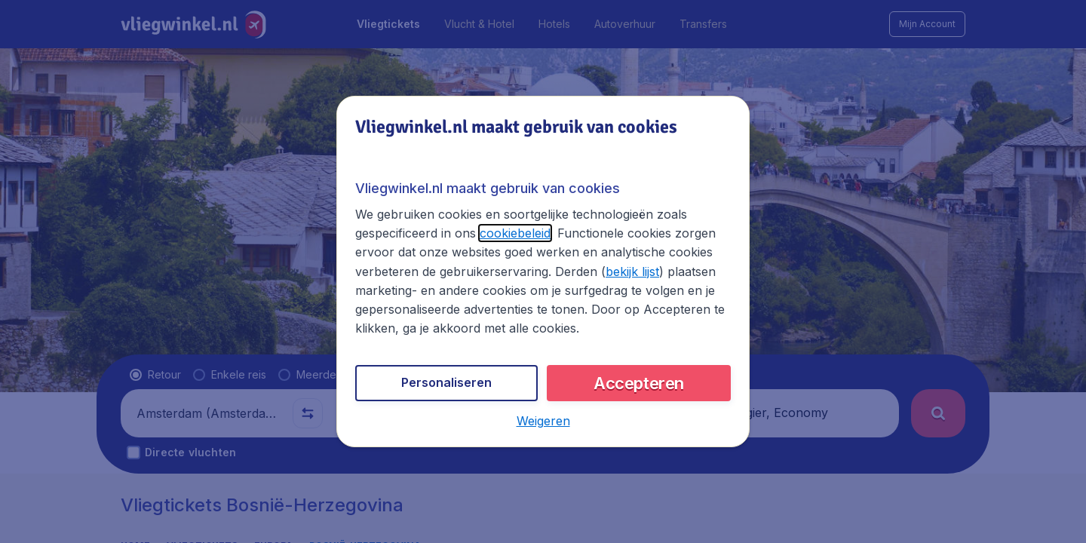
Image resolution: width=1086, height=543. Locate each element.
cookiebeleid (515, 233)
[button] (543, 420)
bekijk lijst (632, 271)
